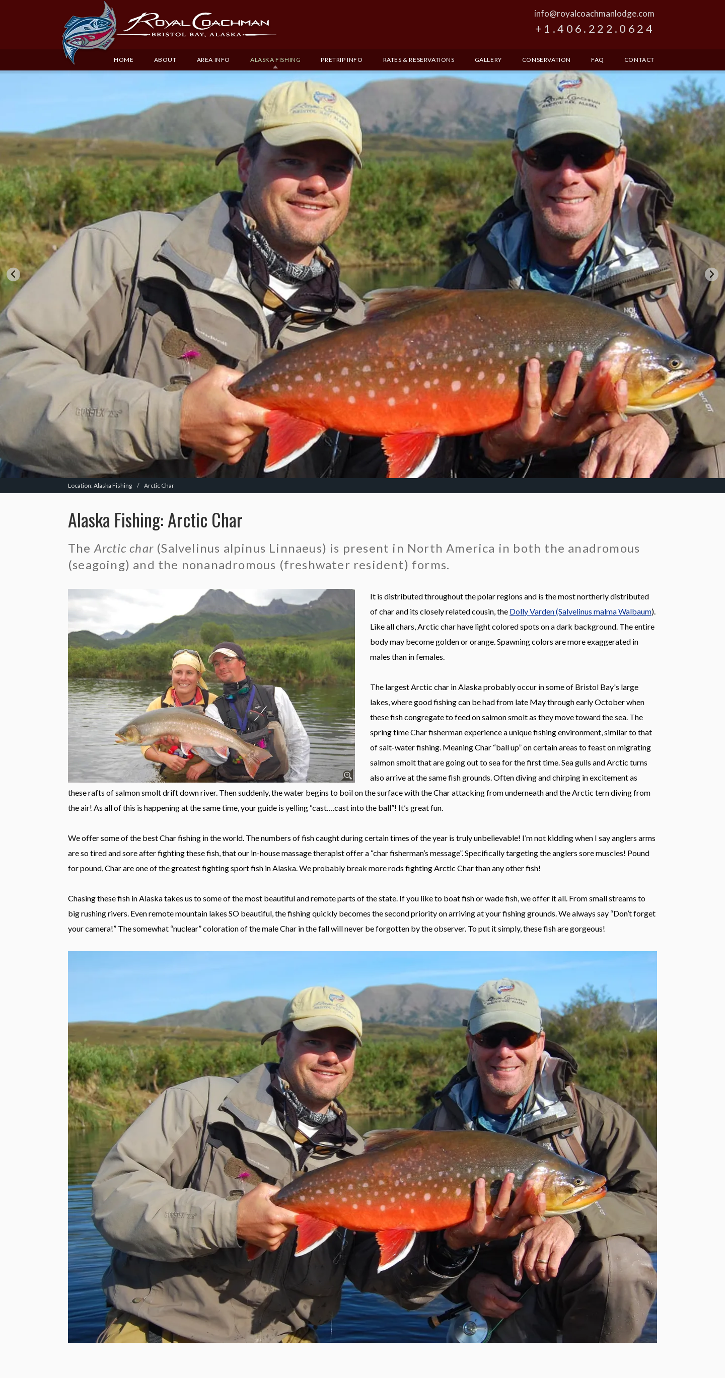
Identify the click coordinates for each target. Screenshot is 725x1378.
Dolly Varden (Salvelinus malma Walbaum (580, 611)
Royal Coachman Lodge (169, 33)
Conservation (546, 59)
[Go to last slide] (13, 274)
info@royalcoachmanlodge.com (594, 13)
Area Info (213, 59)
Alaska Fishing (275, 59)
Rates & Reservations (419, 59)
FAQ (597, 59)
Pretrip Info (341, 59)
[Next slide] (711, 274)
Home (123, 59)
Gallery (488, 59)
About (165, 59)
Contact (639, 59)
